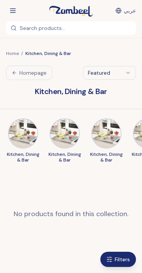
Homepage (29, 72)
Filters (118, 259)
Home (12, 53)
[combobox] (109, 73)
